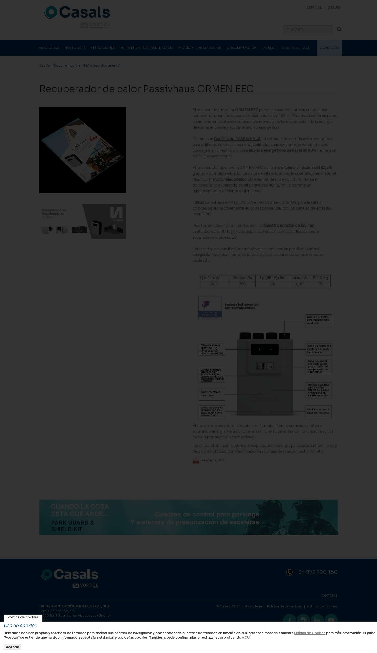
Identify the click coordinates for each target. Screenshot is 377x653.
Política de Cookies (309, 633)
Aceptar (12, 647)
